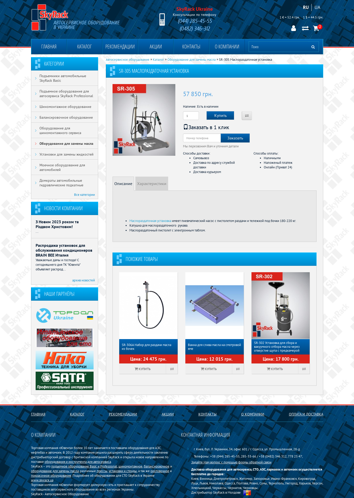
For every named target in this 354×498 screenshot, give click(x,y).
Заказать (235, 137)
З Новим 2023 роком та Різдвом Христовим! (57, 224)
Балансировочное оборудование (66, 117)
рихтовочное (159, 471)
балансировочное (156, 466)
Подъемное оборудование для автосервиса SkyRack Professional (66, 93)
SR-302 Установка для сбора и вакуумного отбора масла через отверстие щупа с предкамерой (277, 346)
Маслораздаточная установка (150, 221)
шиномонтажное (130, 466)
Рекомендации (120, 46)
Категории (54, 63)
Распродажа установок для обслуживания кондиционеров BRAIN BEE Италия (64, 250)
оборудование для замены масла (55, 471)
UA (317, 7)
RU (306, 7)
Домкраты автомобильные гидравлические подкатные (61, 182)
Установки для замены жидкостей (66, 154)
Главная (49, 46)
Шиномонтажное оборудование (65, 106)
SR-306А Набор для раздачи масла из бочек (146, 347)
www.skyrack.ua (42, 480)
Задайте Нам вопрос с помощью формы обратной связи (231, 462)
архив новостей (83, 280)
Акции (156, 46)
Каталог (84, 46)
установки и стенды (123, 471)
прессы (102, 471)
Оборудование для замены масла (66, 143)
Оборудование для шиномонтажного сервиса (60, 130)
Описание (123, 183)
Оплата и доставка (306, 414)
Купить (220, 115)
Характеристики (151, 183)
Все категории (84, 194)
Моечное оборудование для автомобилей (62, 167)
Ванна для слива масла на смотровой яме (214, 347)
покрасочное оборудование (51, 475)
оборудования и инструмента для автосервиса (78, 462)
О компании (227, 46)
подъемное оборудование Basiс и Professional (84, 466)
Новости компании (63, 208)
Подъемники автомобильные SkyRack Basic (62, 78)
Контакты (191, 46)
